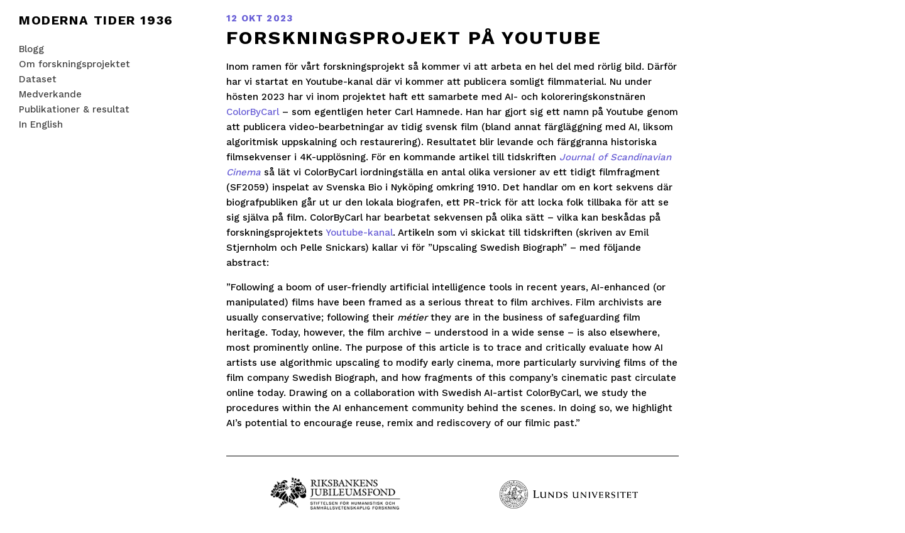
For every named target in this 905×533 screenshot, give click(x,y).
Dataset (38, 79)
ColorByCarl (252, 112)
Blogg (31, 49)
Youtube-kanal (359, 232)
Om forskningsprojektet (74, 64)
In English (41, 124)
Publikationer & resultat (74, 109)
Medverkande (50, 94)
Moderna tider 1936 (96, 20)
